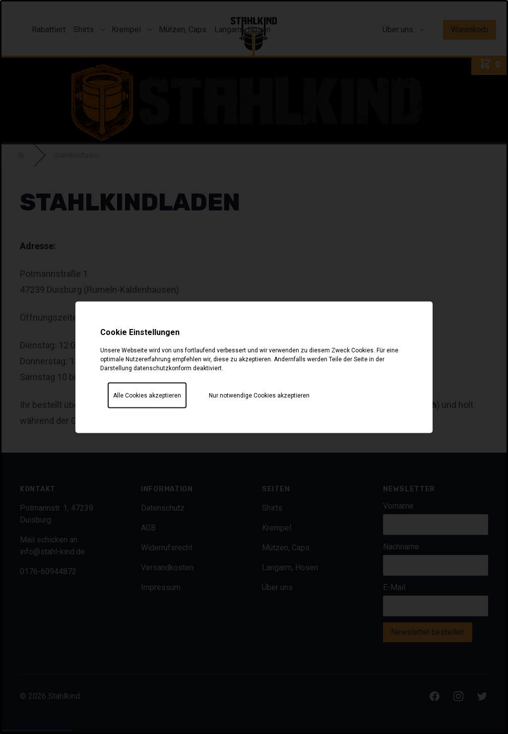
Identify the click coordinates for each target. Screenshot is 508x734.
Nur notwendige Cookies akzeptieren (259, 395)
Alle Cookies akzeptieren (147, 395)
